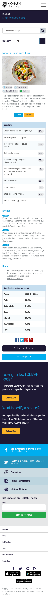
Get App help (6, 542)
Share (17, 340)
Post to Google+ (31, 340)
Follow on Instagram (20, 480)
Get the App (11, 397)
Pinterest (27, 568)
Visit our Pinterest (19, 489)
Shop (4, 548)
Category (6, 41)
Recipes (5, 529)
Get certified (11, 431)
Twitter (20, 568)
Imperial (28, 115)
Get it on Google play (33, 574)
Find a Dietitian (7, 554)
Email (4, 502)
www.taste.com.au (15, 279)
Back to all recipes (24, 348)
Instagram (34, 568)
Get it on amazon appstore (24, 581)
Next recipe (24, 357)
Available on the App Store (12, 574)
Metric (19, 115)
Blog (3, 536)
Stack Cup (26, 91)
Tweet (22, 340)
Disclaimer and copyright (25, 591)
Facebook (13, 568)
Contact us (16, 472)
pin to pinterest (26, 340)
